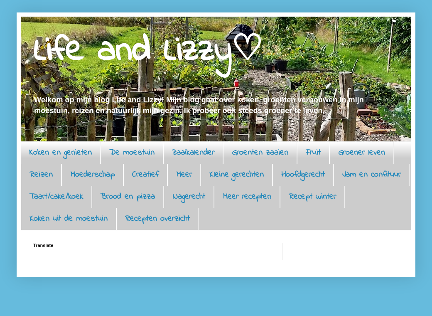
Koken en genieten (60, 153)
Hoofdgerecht (303, 175)
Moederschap (92, 175)
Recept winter (312, 197)
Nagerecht (188, 197)
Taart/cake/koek (56, 197)
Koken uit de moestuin (68, 219)
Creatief (145, 175)
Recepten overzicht (157, 219)
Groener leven (361, 153)
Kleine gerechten (236, 175)
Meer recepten (247, 197)
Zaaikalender (193, 153)
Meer (184, 175)
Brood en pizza (128, 197)
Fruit (313, 153)
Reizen (41, 175)
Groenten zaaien (260, 153)
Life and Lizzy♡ (148, 52)
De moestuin (132, 153)
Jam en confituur (371, 175)
